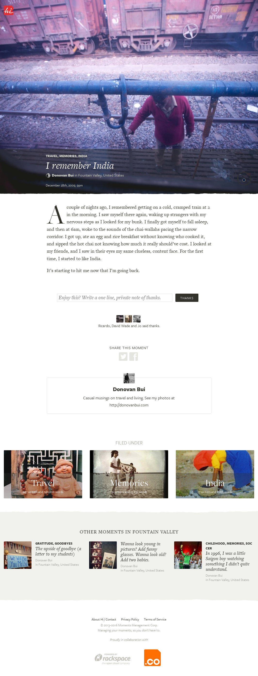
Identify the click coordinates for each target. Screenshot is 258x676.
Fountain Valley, (101, 175)
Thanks (187, 298)
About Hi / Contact (104, 619)
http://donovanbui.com (129, 405)
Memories (68, 155)
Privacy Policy (130, 619)
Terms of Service (155, 619)
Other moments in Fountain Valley (129, 532)
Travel (52, 155)
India (82, 155)
